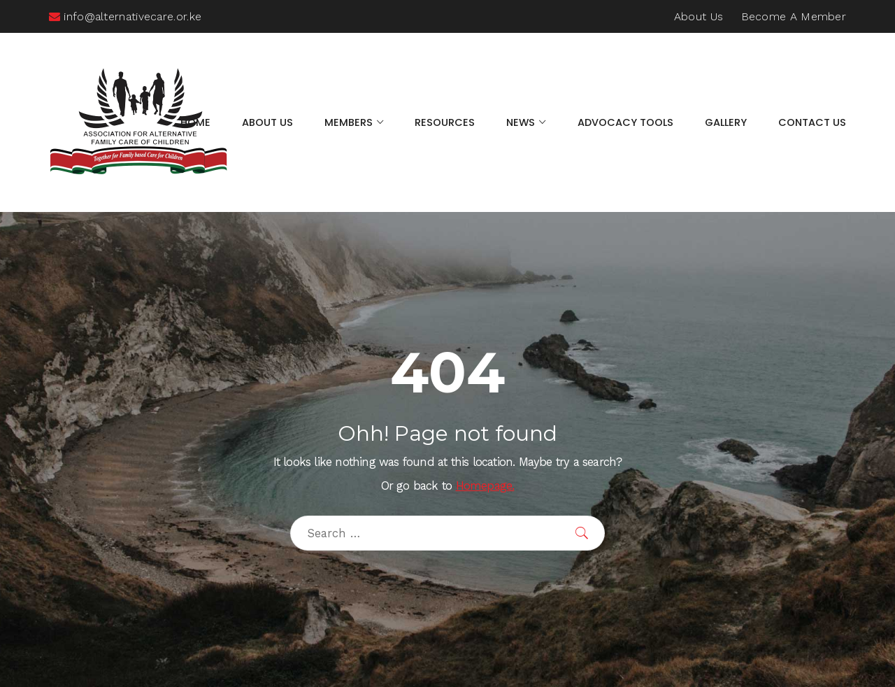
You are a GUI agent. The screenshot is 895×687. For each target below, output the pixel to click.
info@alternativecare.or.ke (125, 16)
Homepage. (485, 486)
